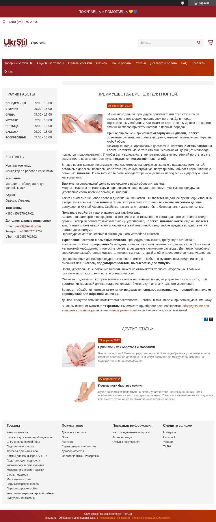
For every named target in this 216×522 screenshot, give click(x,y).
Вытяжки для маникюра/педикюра (29, 437)
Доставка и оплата (163, 63)
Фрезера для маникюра (22, 451)
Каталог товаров (17, 432)
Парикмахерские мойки (22, 488)
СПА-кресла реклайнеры (23, 441)
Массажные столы (19, 479)
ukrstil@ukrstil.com (28, 226)
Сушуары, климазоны (21, 498)
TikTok (167, 446)
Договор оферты (73, 451)
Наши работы (121, 63)
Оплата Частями (80, 63)
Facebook (169, 437)
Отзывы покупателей (126, 441)
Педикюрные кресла (20, 446)
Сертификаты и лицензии (79, 446)
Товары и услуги (16, 63)
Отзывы (102, 63)
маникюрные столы (123, 310)
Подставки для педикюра (23, 460)
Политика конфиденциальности (151, 517)
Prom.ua (127, 513)
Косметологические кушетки (25, 465)
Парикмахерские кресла (23, 483)
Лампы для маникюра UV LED (27, 456)
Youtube (168, 441)
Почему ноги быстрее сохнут (120, 385)
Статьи (141, 63)
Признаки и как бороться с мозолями (126, 347)
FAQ (184, 63)
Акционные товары (50, 63)
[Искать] (199, 43)
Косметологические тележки (25, 469)
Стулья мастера (17, 474)
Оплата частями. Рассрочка (80, 456)
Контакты (198, 63)
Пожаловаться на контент (114, 517)
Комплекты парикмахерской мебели (30, 493)
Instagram (169, 432)
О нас (8, 71)
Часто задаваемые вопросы (131, 432)
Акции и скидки (122, 437)
